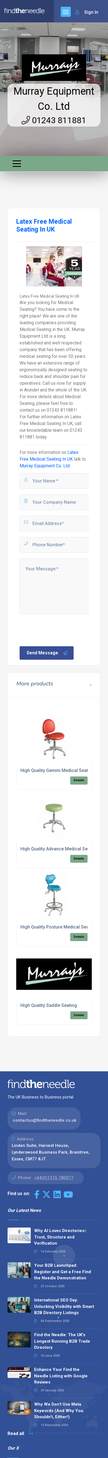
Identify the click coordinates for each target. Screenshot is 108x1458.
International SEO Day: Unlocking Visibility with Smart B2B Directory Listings (64, 1306)
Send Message (47, 653)
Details (79, 780)
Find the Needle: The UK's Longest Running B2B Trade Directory (62, 1341)
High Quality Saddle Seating (48, 1005)
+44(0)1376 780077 (54, 1177)
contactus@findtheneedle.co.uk (44, 1120)
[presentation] (61, 630)
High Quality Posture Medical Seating (58, 927)
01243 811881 (54, 120)
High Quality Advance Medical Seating (59, 849)
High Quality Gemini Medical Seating (57, 770)
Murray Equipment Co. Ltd (45, 465)
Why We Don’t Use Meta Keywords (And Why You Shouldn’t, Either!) (58, 1410)
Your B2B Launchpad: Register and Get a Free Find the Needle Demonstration (62, 1271)
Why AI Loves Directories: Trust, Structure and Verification (59, 1237)
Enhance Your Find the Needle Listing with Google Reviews (61, 1376)
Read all (20, 1433)
